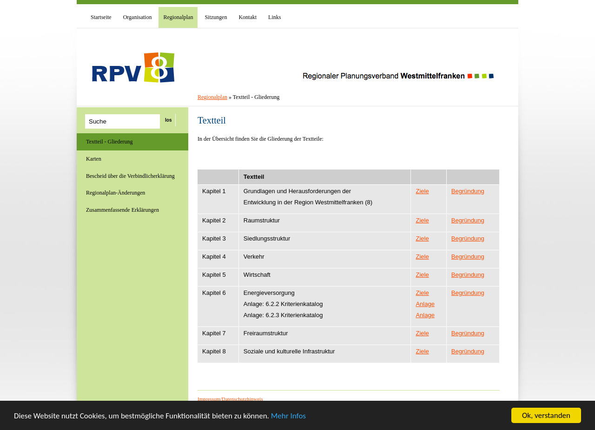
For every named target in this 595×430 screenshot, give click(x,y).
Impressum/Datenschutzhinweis (230, 399)
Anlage (425, 303)
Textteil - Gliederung (109, 141)
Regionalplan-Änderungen (115, 192)
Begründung (467, 191)
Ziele (422, 191)
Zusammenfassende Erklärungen (122, 210)
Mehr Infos (288, 416)
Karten (93, 159)
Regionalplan (212, 97)
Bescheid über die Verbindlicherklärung (130, 176)
